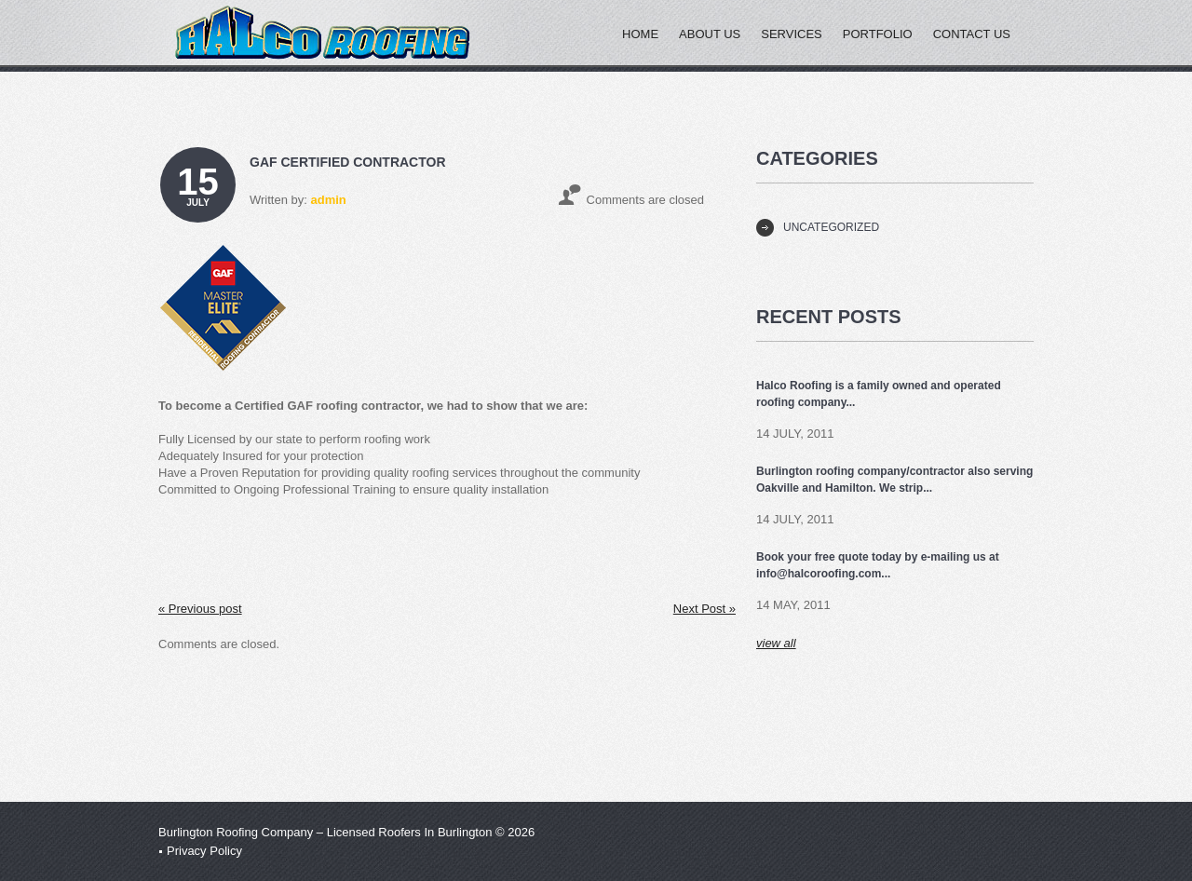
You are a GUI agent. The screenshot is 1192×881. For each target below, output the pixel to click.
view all (776, 643)
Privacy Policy (204, 851)
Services (791, 34)
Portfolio (878, 34)
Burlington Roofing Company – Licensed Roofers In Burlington (325, 832)
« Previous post (200, 609)
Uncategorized (831, 227)
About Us (709, 34)
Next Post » (704, 609)
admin (328, 200)
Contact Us (971, 34)
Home (640, 34)
